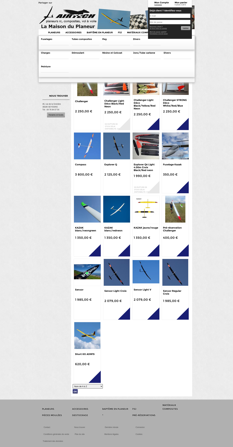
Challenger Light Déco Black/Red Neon (114, 103)
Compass (80, 164)
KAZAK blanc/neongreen (85, 229)
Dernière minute (111, 427)
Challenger (81, 101)
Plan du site (80, 434)
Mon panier (181, 2)
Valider (186, 28)
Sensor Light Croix (115, 290)
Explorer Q (110, 164)
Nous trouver (79, 427)
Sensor (79, 289)
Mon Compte (161, 2)
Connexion (158, 5)
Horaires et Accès (56, 115)
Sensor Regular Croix (172, 292)
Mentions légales (111, 434)
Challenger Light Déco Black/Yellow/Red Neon (144, 104)
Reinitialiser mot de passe (159, 34)
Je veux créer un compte (158, 28)
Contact (47, 427)
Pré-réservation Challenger (172, 229)
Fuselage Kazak (172, 164)
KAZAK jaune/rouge (146, 227)
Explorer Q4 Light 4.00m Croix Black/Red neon (144, 167)
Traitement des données (53, 441)
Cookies (139, 434)
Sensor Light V (142, 289)
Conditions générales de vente (56, 434)
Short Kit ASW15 (85, 354)
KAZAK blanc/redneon (113, 229)
